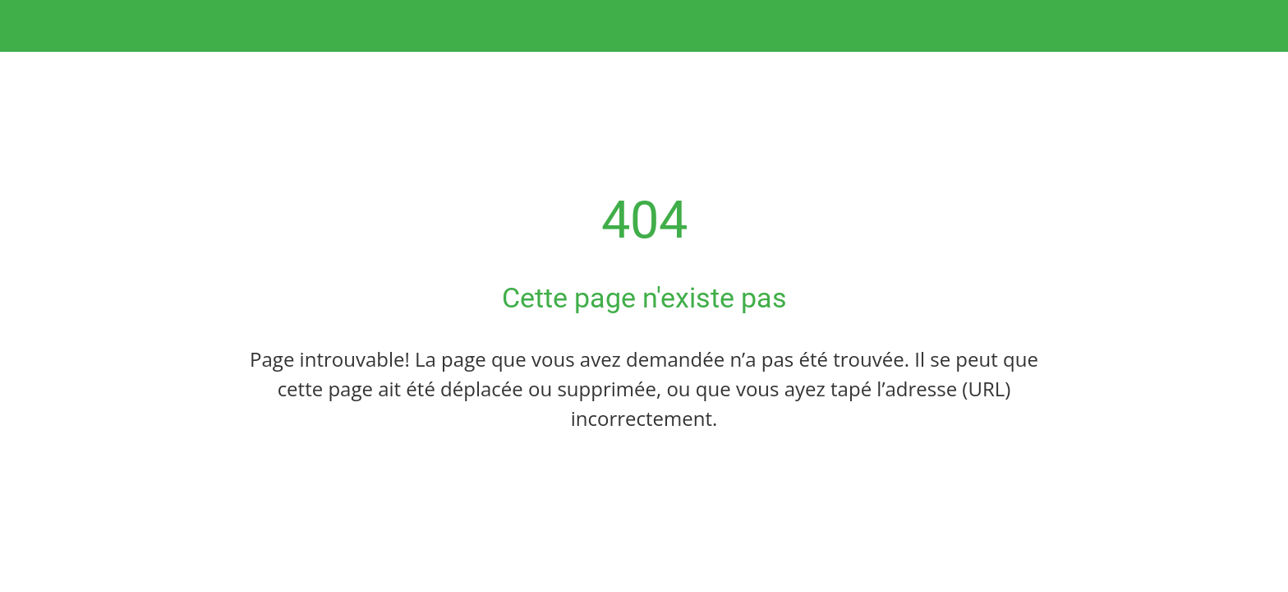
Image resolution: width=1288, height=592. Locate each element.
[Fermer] (33, 26)
